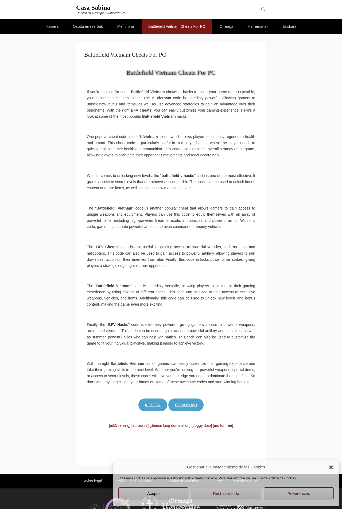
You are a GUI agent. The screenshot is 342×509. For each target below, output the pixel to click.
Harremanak (258, 26)
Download (186, 405)
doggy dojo (202, 425)
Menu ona (125, 26)
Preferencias (298, 493)
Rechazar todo (226, 493)
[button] (331, 467)
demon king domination (170, 425)
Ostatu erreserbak (88, 26)
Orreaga (226, 26)
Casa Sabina (93, 7)
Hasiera (52, 26)
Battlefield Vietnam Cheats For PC (176, 26)
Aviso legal (93, 481)
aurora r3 (140, 425)
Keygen (153, 405)
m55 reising (119, 425)
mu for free (223, 425)
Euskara (289, 26)
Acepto (153, 493)
